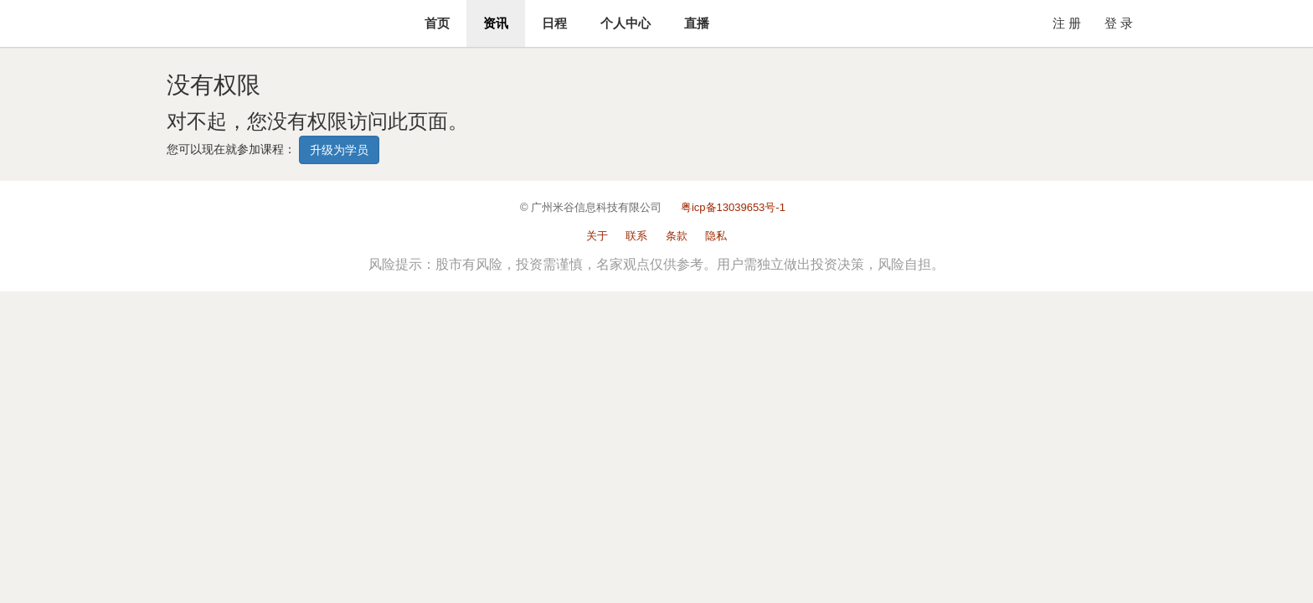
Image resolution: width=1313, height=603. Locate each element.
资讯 (495, 23)
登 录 (1118, 23)
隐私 (716, 235)
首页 (437, 23)
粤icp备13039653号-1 (733, 207)
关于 (597, 235)
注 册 (1067, 23)
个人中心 (625, 23)
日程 (554, 23)
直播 (696, 23)
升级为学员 (339, 150)
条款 (676, 235)
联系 (636, 235)
